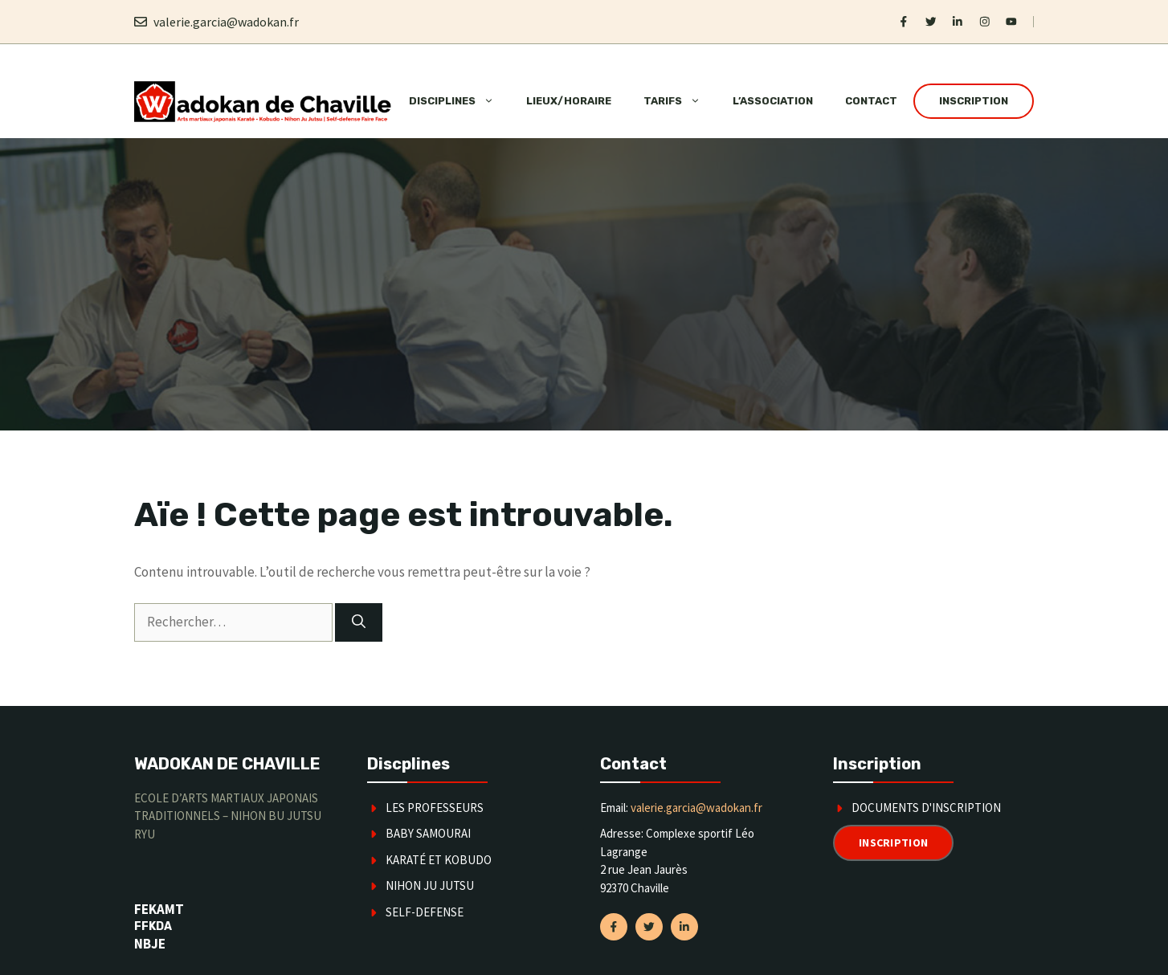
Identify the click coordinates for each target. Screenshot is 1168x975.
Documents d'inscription (926, 807)
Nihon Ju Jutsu (430, 885)
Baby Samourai (428, 833)
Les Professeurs (435, 807)
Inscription (973, 101)
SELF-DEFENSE (425, 912)
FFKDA (153, 926)
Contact (871, 101)
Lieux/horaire (568, 101)
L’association (773, 101)
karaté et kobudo (439, 859)
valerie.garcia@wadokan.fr (226, 22)
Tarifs (680, 101)
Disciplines (459, 101)
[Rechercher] (358, 622)
